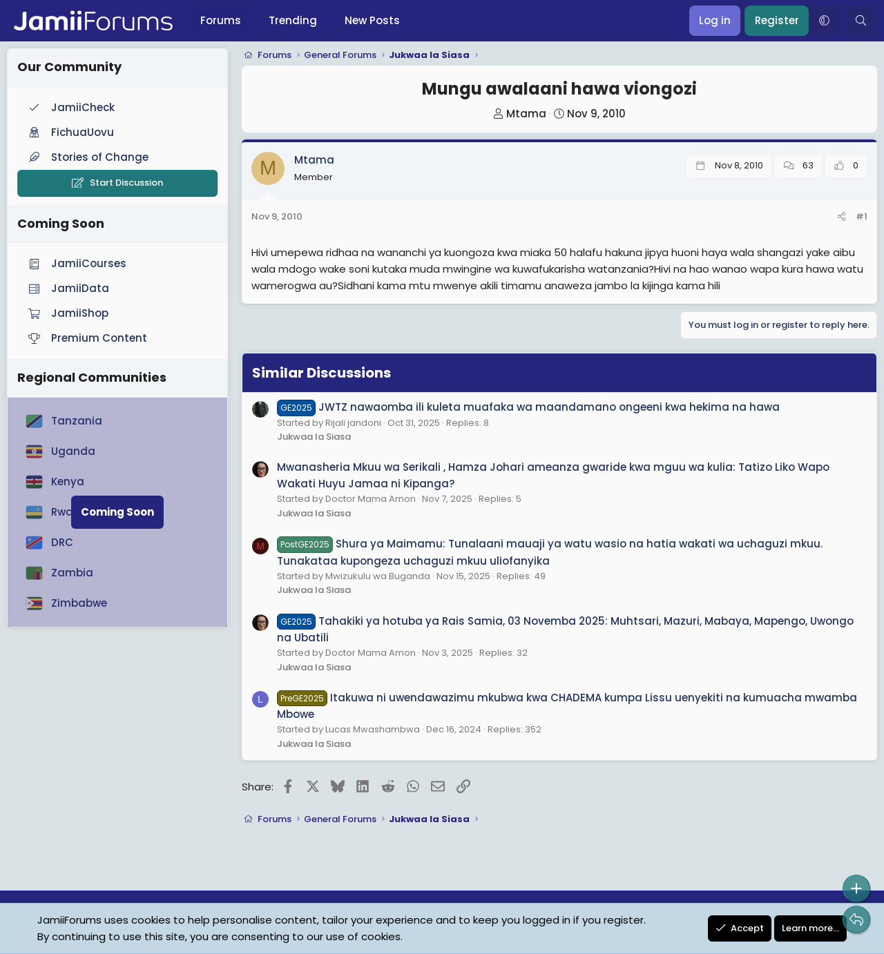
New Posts (372, 20)
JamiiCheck (70, 107)
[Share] (841, 217)
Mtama (526, 113)
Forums (220, 20)
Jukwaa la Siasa (314, 436)
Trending (293, 20)
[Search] (861, 21)
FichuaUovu (70, 132)
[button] (824, 21)
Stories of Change (87, 157)
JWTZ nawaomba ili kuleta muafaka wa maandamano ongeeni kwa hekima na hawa (528, 407)
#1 (861, 216)
